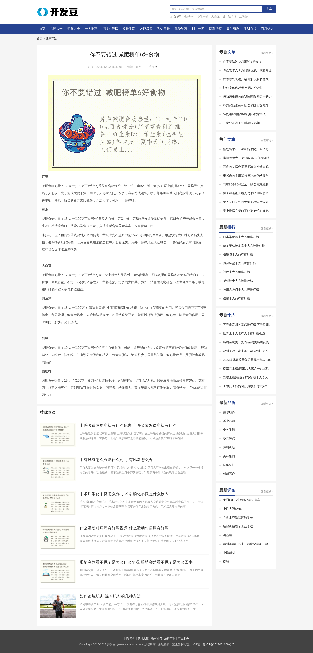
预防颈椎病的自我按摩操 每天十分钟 (247, 96)
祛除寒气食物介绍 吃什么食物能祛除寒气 (250, 79)
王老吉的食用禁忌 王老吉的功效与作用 (249, 175)
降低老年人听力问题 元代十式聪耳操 (247, 70)
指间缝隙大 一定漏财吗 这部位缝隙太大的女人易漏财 (258, 158)
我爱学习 (180, 28)
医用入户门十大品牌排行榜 (241, 289)
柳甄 (226, 561)
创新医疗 (229, 473)
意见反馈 (143, 638)
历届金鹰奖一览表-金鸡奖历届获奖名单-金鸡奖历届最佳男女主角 (266, 342)
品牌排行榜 (110, 28)
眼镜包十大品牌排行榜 (238, 254)
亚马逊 (243, 16)
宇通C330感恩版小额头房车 (241, 500)
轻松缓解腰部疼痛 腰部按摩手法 (244, 114)
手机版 (153, 66)
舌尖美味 (163, 28)
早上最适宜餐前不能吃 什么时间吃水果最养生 (253, 210)
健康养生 (51, 38)
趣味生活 (128, 28)
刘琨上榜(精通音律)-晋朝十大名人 (245, 377)
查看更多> (267, 53)
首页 (42, 28)
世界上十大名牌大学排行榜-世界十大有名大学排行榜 (258, 333)
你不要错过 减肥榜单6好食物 (242, 61)
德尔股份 (229, 412)
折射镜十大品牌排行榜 (238, 280)
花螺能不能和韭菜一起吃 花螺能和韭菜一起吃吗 (255, 184)
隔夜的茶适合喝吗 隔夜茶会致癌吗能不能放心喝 (255, 166)
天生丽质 (232, 28)
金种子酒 (229, 429)
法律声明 (169, 638)
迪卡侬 (232, 16)
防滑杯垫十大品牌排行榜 (239, 263)
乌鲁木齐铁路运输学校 (238, 517)
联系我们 (156, 638)
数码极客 (146, 28)
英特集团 (229, 456)
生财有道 (250, 28)
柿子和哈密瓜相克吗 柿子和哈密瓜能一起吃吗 (253, 193)
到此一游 (198, 28)
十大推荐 (91, 28)
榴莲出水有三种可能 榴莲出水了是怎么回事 (252, 149)
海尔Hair (189, 16)
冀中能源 (229, 421)
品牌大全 (56, 28)
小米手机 (202, 16)
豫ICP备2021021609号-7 (218, 644)
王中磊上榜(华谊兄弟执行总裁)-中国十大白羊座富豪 (257, 386)
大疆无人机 (218, 16)
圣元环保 (229, 438)
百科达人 (267, 28)
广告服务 (183, 638)
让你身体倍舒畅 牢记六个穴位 (243, 87)
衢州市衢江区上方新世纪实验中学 (245, 544)
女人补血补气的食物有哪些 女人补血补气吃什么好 (256, 202)
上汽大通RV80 (232, 508)
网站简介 (129, 638)
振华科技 (229, 465)
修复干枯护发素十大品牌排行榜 (244, 245)
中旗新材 (229, 552)
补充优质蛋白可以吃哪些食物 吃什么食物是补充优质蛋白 (261, 105)
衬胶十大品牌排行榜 (236, 272)
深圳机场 (229, 447)
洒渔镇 (227, 535)
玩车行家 (215, 28)
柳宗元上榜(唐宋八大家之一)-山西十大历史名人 (254, 368)
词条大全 (73, 28)
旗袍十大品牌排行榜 (236, 298)
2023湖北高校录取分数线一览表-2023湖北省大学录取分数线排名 (266, 359)
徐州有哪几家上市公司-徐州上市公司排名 (250, 351)
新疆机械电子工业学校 (238, 526)
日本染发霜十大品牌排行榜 (241, 237)
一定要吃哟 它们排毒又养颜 (241, 123)
